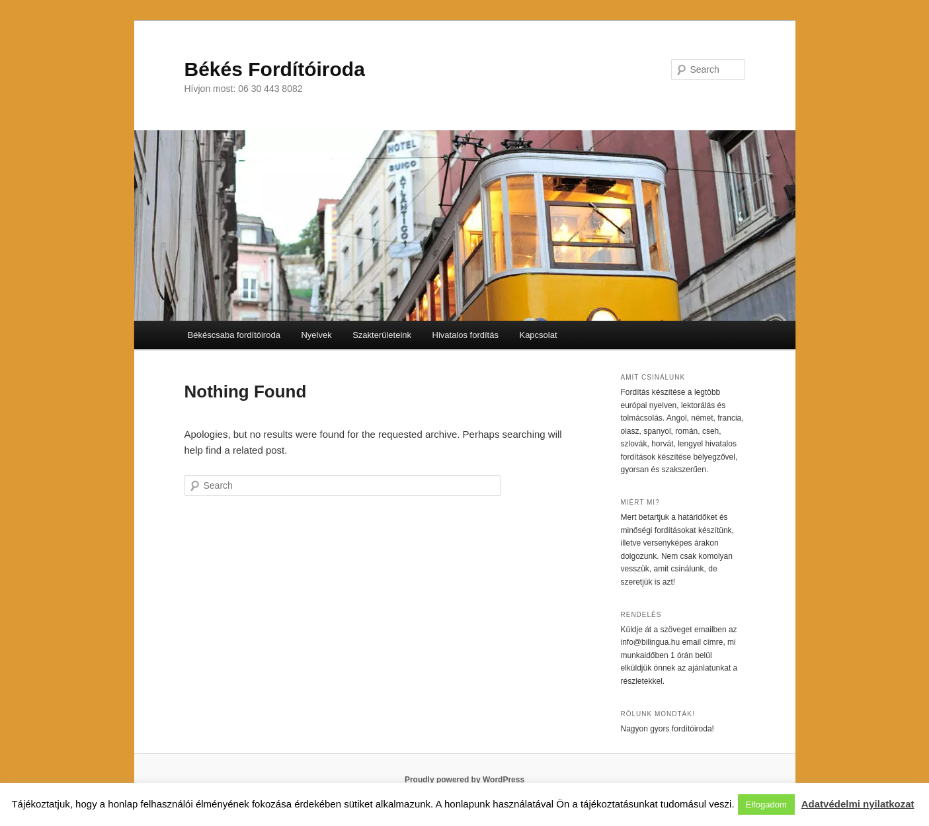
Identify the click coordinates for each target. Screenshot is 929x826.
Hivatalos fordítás (465, 335)
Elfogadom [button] (766, 804)
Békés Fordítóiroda (274, 69)
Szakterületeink (381, 335)
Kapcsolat (538, 335)
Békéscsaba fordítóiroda (234, 335)
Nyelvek (316, 335)
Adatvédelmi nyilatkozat (857, 803)
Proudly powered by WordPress (464, 779)
